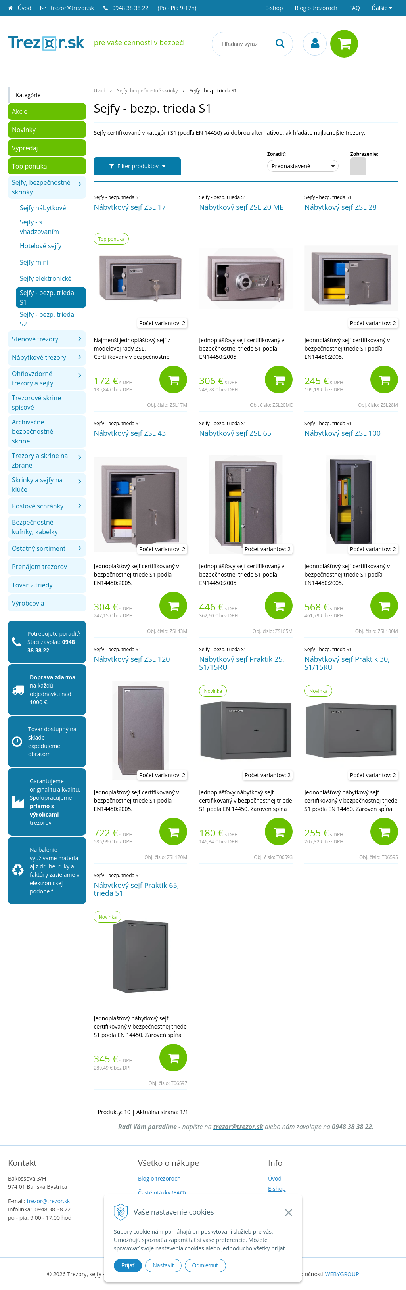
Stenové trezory (35, 339)
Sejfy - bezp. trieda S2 (47, 319)
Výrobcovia (28, 603)
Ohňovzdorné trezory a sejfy (32, 378)
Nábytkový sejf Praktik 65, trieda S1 (136, 889)
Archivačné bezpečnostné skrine (32, 431)
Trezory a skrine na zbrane (40, 460)
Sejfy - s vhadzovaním (39, 227)
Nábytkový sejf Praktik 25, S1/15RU (241, 663)
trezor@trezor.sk (72, 8)
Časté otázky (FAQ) (162, 1192)
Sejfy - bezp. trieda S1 (47, 297)
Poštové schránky (37, 506)
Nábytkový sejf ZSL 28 (340, 207)
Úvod (24, 8)
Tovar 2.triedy (32, 585)
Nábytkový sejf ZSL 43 (130, 433)
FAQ (354, 8)
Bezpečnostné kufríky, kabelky (34, 527)
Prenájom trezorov (39, 566)
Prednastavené (291, 166)
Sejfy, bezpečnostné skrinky (41, 187)
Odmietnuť (205, 1265)
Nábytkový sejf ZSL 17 (130, 207)
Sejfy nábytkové (43, 207)
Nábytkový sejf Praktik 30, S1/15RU (347, 663)
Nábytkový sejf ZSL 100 (342, 433)
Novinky (24, 129)
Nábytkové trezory (39, 357)
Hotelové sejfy (40, 246)
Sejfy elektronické (46, 278)
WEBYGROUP (342, 1274)
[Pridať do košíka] (173, 379)
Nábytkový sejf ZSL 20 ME (241, 207)
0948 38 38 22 (131, 8)
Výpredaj (25, 148)
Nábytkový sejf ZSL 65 (235, 433)
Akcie (19, 111)
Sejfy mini (34, 262)
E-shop (274, 8)
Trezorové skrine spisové (36, 402)
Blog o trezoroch (316, 8)
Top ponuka (29, 166)
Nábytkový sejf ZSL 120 (132, 659)
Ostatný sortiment (38, 548)
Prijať (127, 1265)
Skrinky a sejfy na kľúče (37, 484)
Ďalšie (382, 8)
